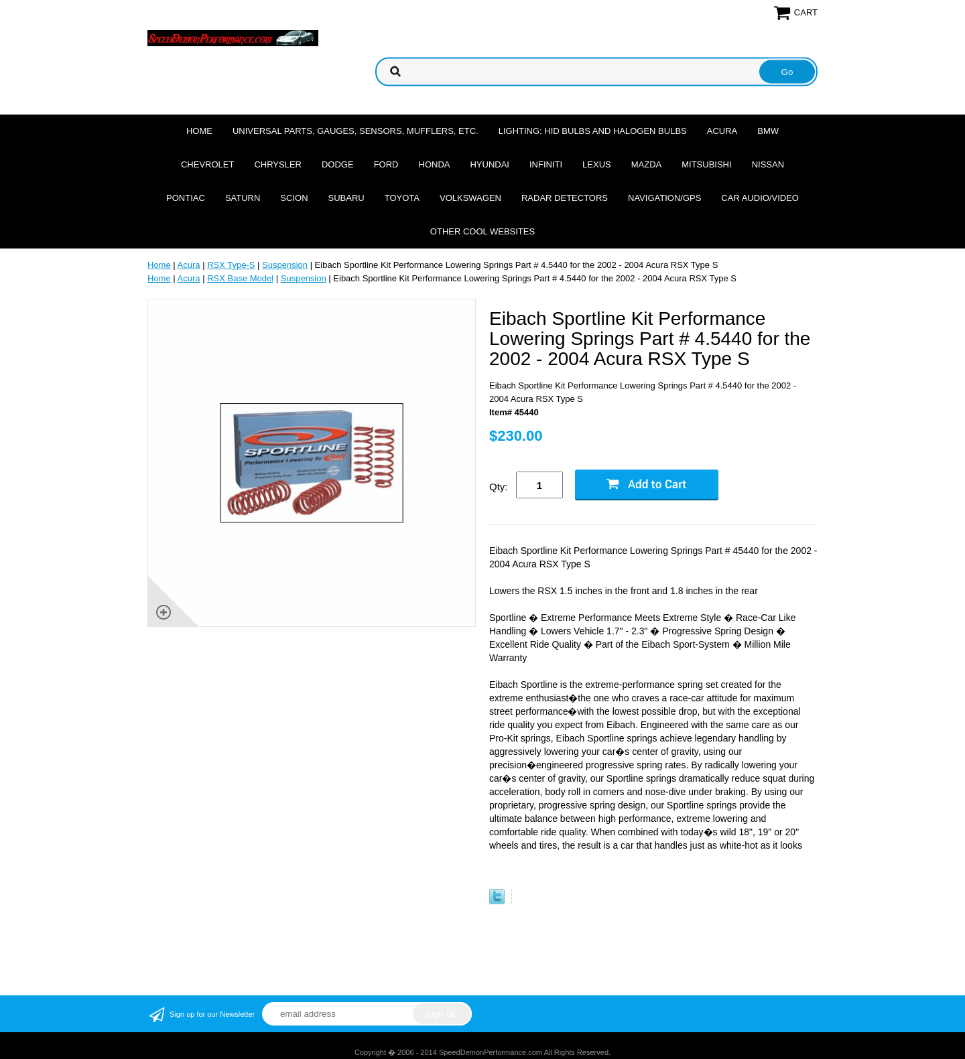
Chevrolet (207, 164)
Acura (722, 131)
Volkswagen (470, 198)
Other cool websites (482, 231)
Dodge (338, 164)
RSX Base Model (240, 278)
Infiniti (545, 164)
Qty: (498, 486)
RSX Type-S (231, 265)
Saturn (242, 198)
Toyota (402, 198)
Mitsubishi (706, 164)
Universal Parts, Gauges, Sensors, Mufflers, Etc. (355, 131)
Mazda (646, 164)
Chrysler (278, 164)
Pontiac (185, 198)
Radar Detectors (564, 198)
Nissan (768, 164)
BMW (768, 131)
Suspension (285, 265)
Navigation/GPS (664, 198)
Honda (434, 164)
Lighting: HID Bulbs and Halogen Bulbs (593, 131)
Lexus (596, 164)
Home (199, 131)
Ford (386, 164)
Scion (294, 198)
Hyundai (489, 164)
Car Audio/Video (760, 198)
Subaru (346, 198)
